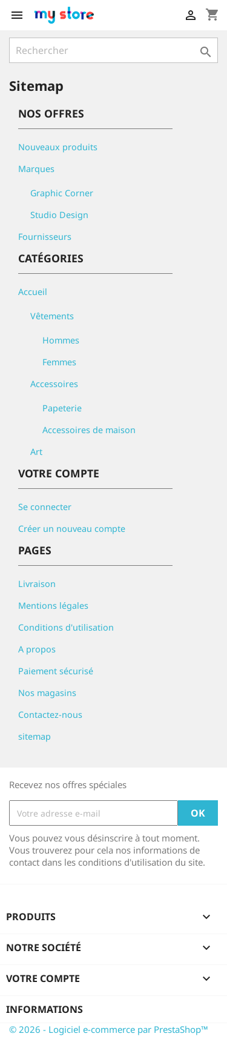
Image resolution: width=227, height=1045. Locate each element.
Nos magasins (47, 692)
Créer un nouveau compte (71, 528)
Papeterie (62, 408)
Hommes (60, 340)
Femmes (59, 362)
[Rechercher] (113, 50)
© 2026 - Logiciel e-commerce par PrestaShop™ (108, 1029)
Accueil (32, 291)
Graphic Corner (61, 193)
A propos (37, 649)
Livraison (37, 583)
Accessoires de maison (89, 430)
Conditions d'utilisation (66, 627)
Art (36, 451)
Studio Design (59, 215)
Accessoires (54, 384)
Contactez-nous (50, 714)
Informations (44, 1009)
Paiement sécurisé (55, 671)
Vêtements (52, 316)
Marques (36, 168)
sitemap (34, 736)
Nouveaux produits (57, 147)
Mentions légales (53, 605)
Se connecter (44, 507)
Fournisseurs (44, 236)
